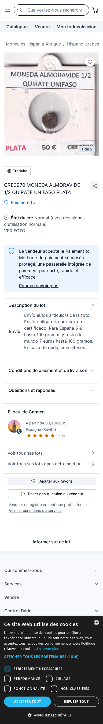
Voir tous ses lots (51, 453)
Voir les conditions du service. (35, 510)
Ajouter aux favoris (52, 481)
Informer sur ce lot (51, 541)
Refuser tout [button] (76, 701)
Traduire (17, 170)
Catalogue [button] (17, 26)
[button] (51, 305)
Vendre (42, 26)
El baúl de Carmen (26, 411)
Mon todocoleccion (77, 26)
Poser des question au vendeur (52, 493)
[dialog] (51, 670)
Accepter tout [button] (27, 701)
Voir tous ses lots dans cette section (51, 463)
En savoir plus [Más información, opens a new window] (48, 648)
